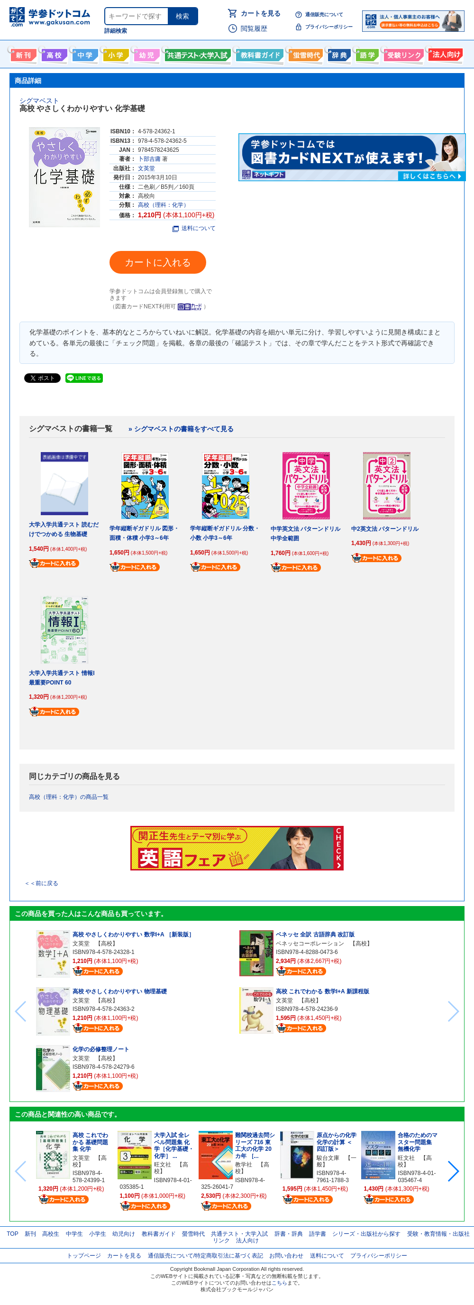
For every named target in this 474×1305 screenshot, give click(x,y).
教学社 (243, 1164)
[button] (453, 1171)
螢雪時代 (304, 53)
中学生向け (84, 53)
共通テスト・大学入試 (196, 53)
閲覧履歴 (254, 28)
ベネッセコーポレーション (310, 943)
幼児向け (145, 53)
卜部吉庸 (149, 159)
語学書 (366, 53)
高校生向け (53, 53)
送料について (194, 228)
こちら (279, 1283)
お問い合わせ (286, 1255)
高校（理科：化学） (163, 205)
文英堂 (146, 168)
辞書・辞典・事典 (338, 53)
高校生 (50, 1234)
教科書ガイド (258, 53)
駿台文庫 (328, 1158)
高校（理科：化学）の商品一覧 (69, 797)
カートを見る (261, 13)
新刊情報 (22, 53)
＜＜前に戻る (41, 883)
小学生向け (115, 53)
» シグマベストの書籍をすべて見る (181, 429)
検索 (182, 16)
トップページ (84, 1255)
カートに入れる (158, 262)
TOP (12, 1234)
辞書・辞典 (288, 1234)
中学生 (74, 1234)
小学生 (97, 1234)
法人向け (444, 53)
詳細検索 (115, 31)
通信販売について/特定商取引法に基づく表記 (205, 1255)
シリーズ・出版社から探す (366, 1234)
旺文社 (162, 1164)
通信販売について (324, 14)
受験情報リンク (402, 53)
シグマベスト (39, 100)
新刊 (30, 1234)
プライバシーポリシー (329, 26)
